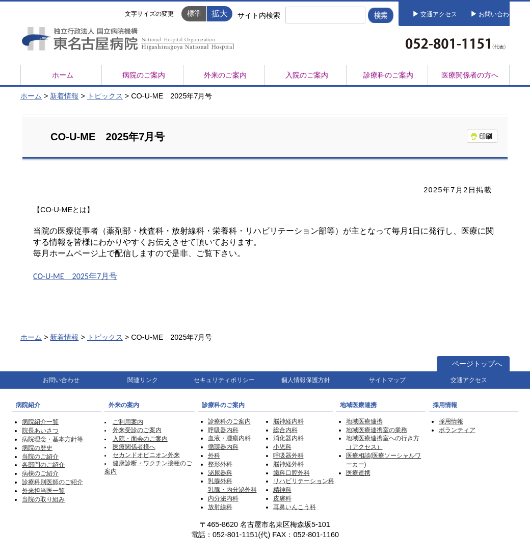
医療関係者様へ (134, 447)
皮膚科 (282, 498)
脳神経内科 (288, 421)
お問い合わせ (497, 14)
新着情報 (64, 96)
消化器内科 (288, 438)
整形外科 (220, 464)
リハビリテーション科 (303, 481)
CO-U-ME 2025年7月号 (75, 276)
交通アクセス (438, 14)
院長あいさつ (40, 430)
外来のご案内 (225, 75)
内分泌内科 (223, 498)
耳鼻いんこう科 (294, 507)
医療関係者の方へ (469, 75)
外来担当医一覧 (43, 490)
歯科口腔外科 (291, 472)
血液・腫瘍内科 (229, 438)
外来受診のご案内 (137, 430)
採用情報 (451, 421)
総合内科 (285, 430)
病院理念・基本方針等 (52, 439)
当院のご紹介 (40, 456)
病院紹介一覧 (40, 421)
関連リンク (142, 380)
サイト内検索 (258, 15)
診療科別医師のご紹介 (52, 482)
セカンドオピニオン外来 (146, 455)
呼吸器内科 (223, 430)
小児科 (282, 446)
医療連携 (358, 472)
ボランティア (457, 430)
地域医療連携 (364, 421)
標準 (194, 13)
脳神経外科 (288, 464)
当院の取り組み (43, 499)
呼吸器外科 (288, 455)
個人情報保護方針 (305, 380)
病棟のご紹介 (40, 473)
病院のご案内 (143, 75)
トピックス (105, 96)
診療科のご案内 (388, 75)
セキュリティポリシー (224, 380)
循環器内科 (223, 446)
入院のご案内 (306, 75)
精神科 (282, 489)
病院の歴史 (37, 447)
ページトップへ (477, 364)
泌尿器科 (220, 472)
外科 (214, 455)
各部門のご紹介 (43, 464)
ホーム (62, 75)
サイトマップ (387, 380)
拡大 (219, 13)
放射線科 (220, 507)
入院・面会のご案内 (140, 439)
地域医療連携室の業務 (376, 430)
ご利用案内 (128, 422)
